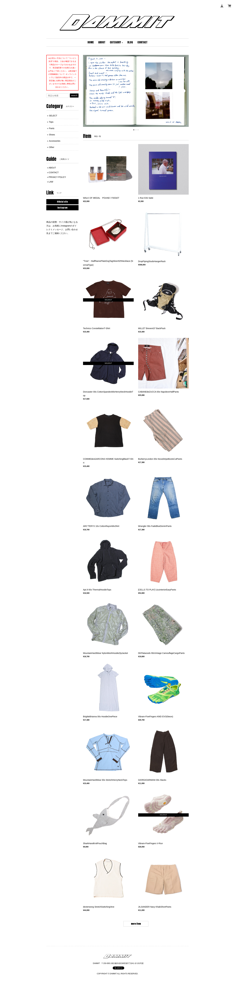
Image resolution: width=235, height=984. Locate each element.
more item (136, 923)
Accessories (54, 141)
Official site (62, 201)
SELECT (53, 115)
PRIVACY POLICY (57, 177)
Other (51, 147)
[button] (116, 42)
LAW (51, 182)
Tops (51, 122)
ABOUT (52, 167)
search (74, 95)
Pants (51, 128)
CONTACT (54, 172)
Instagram (62, 207)
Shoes (52, 134)
